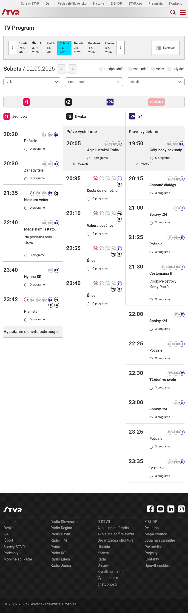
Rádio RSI (58, 553)
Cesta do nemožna (102, 190)
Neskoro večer (36, 200)
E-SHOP (117, 3)
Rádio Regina (61, 528)
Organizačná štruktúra (115, 540)
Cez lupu (156, 468)
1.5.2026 (51, 47)
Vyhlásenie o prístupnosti (107, 581)
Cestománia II (160, 273)
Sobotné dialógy (162, 185)
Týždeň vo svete (162, 379)
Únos (91, 260)
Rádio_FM (59, 540)
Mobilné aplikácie (17, 559)
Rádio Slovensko (64, 522)
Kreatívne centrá (110, 571)
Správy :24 (158, 214)
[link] (80, 163)
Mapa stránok (156, 534)
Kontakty (175, 3)
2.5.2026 (64, 47)
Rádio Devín (60, 534)
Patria (55, 547)
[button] (26, 102)
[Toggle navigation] (183, 12)
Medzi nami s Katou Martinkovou (41, 229)
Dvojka (9, 528)
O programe (34, 148)
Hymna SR (32, 276)
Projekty (151, 553)
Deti (49, 3)
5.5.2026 (109, 47)
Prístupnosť (76, 82)
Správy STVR (30, 3)
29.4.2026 (23, 47)
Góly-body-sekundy (166, 150)
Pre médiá (155, 3)
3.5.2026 (78, 47)
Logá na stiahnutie (160, 540)
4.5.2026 (94, 47)
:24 (6, 534)
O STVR (103, 522)
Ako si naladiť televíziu (115, 534)
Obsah (134, 82)
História (99, 3)
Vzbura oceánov (100, 225)
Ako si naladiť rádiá (113, 528)
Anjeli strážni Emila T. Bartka (104, 150)
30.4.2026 (37, 47)
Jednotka (11, 522)
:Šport (8, 540)
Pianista (30, 311)
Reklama (152, 528)
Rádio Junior (61, 565)
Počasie (30, 141)
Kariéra (103, 553)
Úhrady (103, 565)
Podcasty (11, 553)
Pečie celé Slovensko (72, 3)
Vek (9, 82)
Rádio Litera (60, 559)
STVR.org (135, 3)
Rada (101, 559)
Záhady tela (34, 170)
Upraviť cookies (157, 565)
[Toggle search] (173, 12)
